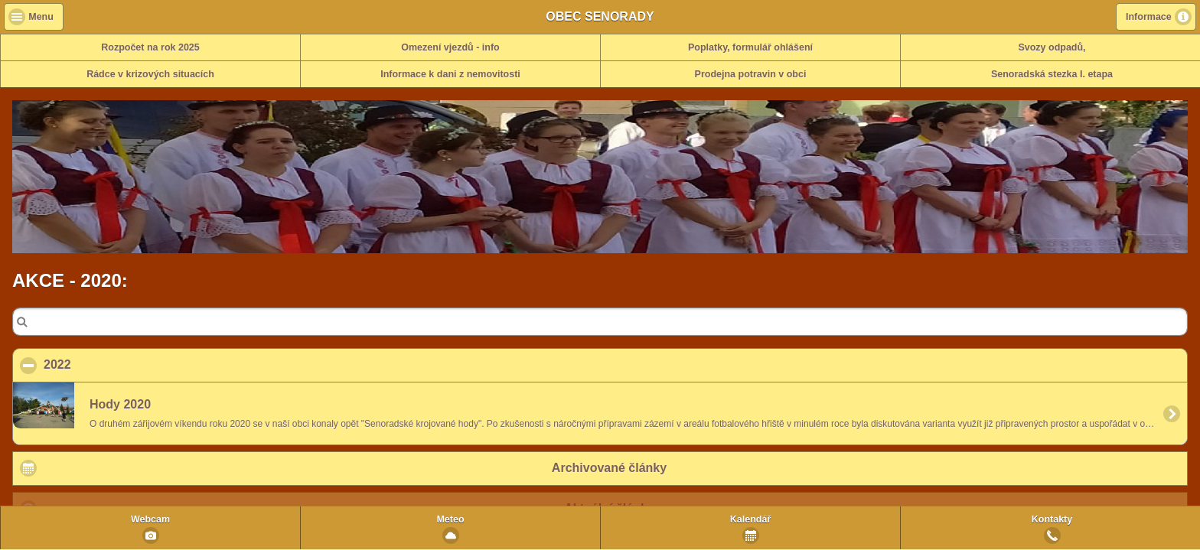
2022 (132, 364)
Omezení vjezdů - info (450, 47)
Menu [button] (41, 16)
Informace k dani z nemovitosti (450, 74)
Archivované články (609, 467)
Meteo (450, 519)
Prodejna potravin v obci (751, 74)
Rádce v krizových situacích (150, 74)
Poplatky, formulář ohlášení (750, 47)
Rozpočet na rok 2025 (150, 47)
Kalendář (750, 519)
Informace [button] (1149, 16)
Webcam (150, 519)
